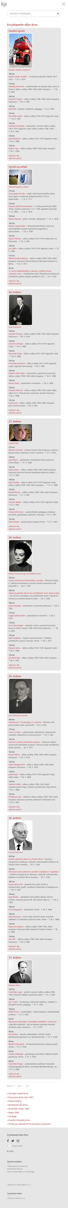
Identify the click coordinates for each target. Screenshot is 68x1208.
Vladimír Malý (15, 784)
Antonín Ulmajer (16, 343)
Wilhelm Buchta (15, 450)
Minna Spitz (14, 469)
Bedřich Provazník (16, 1044)
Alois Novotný (15, 916)
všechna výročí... (15, 158)
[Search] (34, 13)
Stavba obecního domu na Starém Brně (26, 859)
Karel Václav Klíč (16, 884)
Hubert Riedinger (16, 1054)
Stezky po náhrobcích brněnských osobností (28, 1124)
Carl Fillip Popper (16, 625)
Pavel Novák (14, 522)
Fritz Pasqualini (15, 909)
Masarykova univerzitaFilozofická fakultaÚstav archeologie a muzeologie (20, 1169)
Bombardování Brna (17, 1104)
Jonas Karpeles (15, 605)
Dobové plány (14, 1101)
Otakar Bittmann (16, 512)
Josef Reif (12, 109)
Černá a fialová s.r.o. (16, 1198)
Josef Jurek (13, 403)
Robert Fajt (13, 148)
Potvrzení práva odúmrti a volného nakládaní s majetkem (34, 871)
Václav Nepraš (15, 219)
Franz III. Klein (15, 732)
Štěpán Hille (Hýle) (17, 373)
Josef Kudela (14, 482)
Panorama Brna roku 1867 (20, 1097)
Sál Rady (11, 1116)
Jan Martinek (14, 658)
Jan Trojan (13, 1002)
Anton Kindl (14, 383)
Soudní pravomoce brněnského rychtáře (26, 580)
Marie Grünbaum (16, 926)
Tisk (27, 1086)
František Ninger (16, 1064)
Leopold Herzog (15, 334)
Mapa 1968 (13, 1112)
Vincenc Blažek (15, 502)
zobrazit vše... (14, 155)
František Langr (15, 992)
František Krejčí (15, 116)
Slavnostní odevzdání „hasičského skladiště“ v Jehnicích (32, 1021)
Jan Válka (13, 248)
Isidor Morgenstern (17, 764)
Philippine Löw (15, 797)
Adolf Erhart (14, 1011)
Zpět (19, 1086)
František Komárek (17, 363)
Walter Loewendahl (17, 226)
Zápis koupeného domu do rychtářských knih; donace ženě (34, 593)
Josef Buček (13, 897)
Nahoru (10, 1086)
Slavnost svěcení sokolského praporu (24, 742)
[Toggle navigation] (64, 4)
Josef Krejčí (13, 774)
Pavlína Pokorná (16, 390)
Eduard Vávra (14, 648)
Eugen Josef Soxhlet (17, 615)
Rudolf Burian (14, 492)
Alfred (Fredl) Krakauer (18, 258)
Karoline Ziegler (15, 99)
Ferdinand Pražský (16, 126)
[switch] (9, 1146)
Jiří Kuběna (13, 1034)
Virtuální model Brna (17, 1093)
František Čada (15, 353)
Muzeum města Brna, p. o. (19, 1184)
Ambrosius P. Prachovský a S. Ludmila (25, 722)
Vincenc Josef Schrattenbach (21, 206)
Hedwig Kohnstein (16, 86)
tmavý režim (17, 1146)
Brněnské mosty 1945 (18, 1108)
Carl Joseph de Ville (17, 193)
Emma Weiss (14, 754)
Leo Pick (12, 939)
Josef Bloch (13, 460)
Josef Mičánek (14, 138)
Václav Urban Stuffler (18, 76)
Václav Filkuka (15, 238)
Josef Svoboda (14, 638)
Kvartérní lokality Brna (18, 1120)
